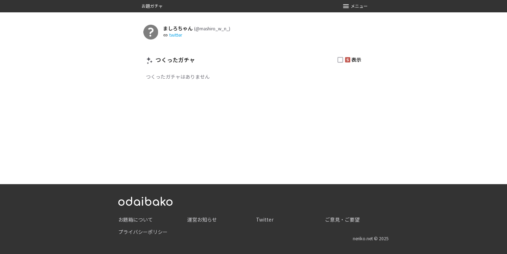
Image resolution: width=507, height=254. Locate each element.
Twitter (265, 219)
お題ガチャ (152, 6)
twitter (175, 35)
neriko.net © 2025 (371, 238)
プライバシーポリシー (143, 231)
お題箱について (135, 219)
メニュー (355, 6)
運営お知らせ (202, 219)
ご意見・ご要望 (342, 219)
